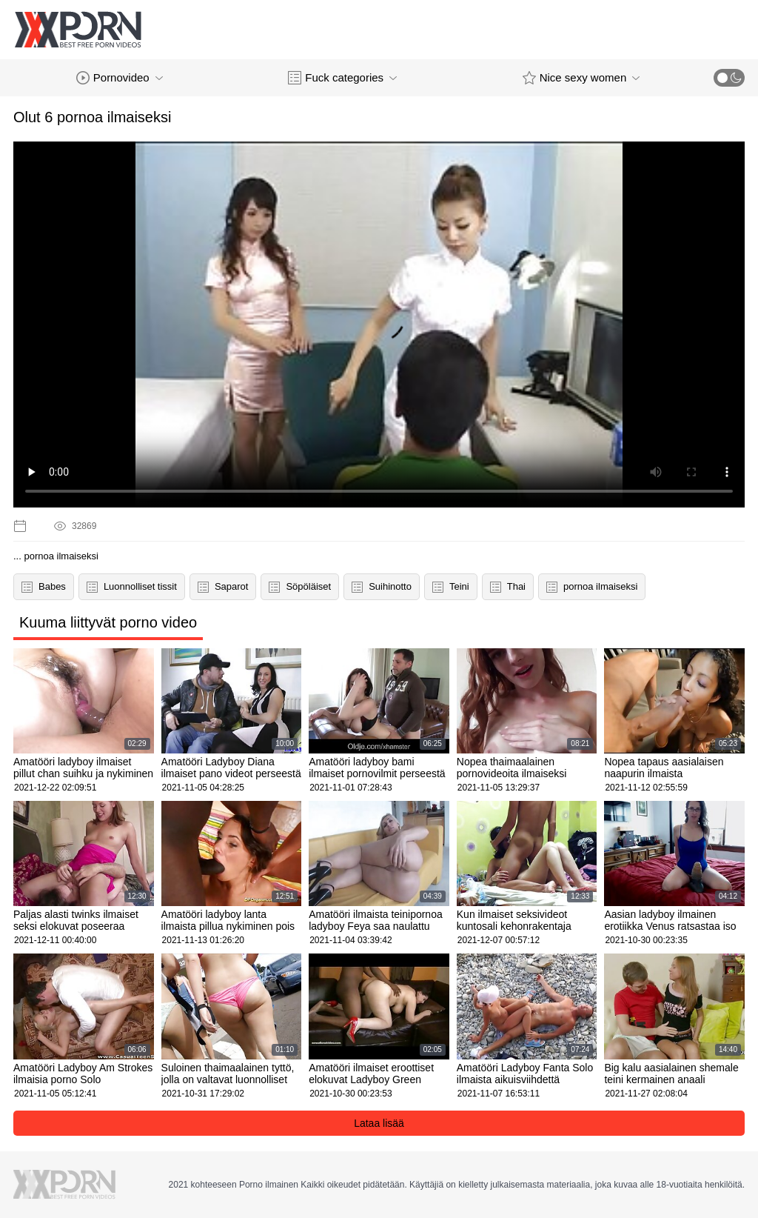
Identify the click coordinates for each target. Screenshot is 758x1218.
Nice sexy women (581, 77)
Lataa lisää (379, 1123)
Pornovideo (119, 77)
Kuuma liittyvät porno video (108, 622)
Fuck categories (342, 77)
